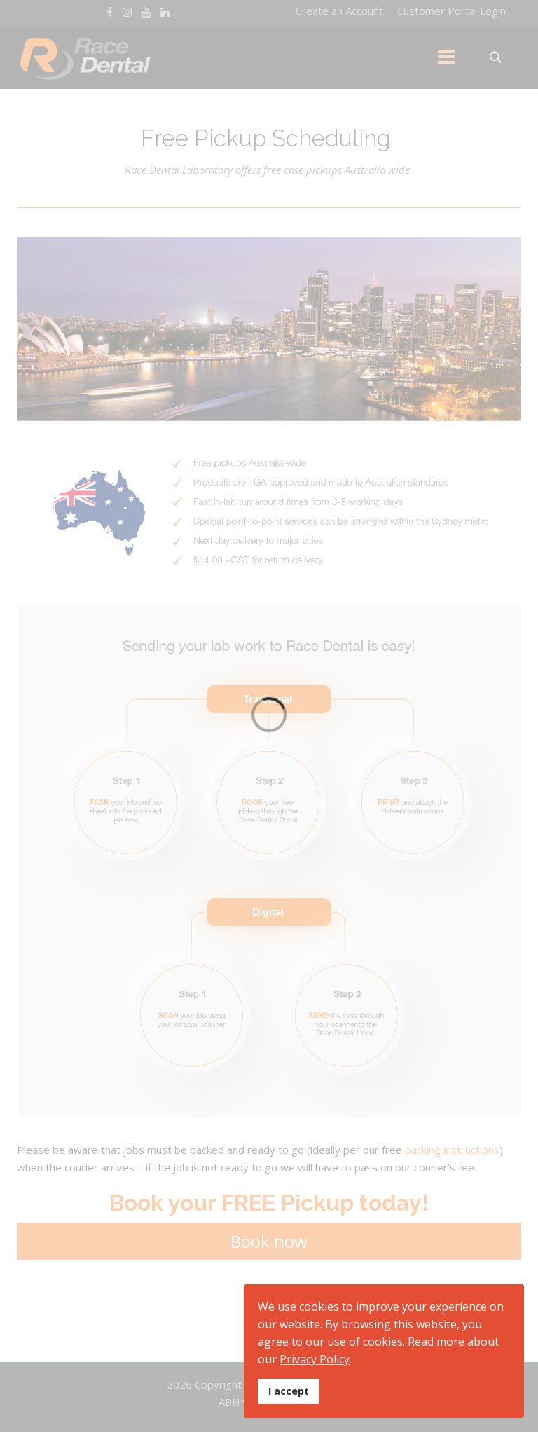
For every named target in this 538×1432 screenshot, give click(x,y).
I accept (288, 1391)
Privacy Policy (315, 1359)
